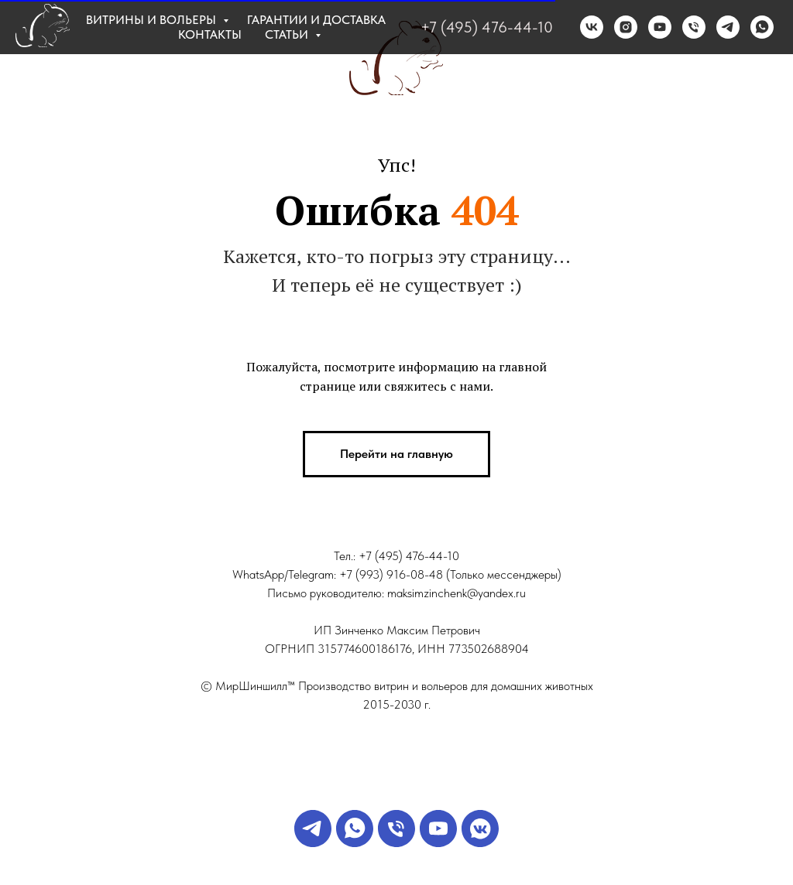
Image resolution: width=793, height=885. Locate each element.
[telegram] (728, 27)
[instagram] (625, 27)
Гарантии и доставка (316, 19)
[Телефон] (693, 27)
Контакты (210, 34)
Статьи (288, 34)
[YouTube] (438, 842)
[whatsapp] (762, 27)
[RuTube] (659, 27)
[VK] (480, 842)
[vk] (591, 27)
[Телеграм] (312, 842)
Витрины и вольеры (152, 19)
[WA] (354, 842)
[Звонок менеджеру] (396, 842)
